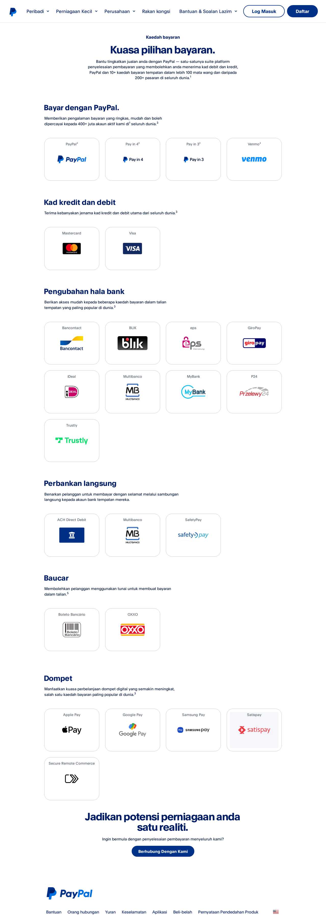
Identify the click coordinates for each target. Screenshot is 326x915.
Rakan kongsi (156, 11)
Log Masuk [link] (264, 11)
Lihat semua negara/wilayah (276, 912)
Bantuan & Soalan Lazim (208, 11)
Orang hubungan (83, 911)
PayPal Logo (70, 893)
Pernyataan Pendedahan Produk (228, 911)
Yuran (110, 911)
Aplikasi (159, 911)
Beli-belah (182, 911)
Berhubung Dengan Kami (163, 851)
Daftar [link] (302, 11)
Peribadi (38, 11)
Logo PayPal (12, 11)
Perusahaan (120, 11)
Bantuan (53, 911)
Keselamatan (134, 911)
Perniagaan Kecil (77, 11)
